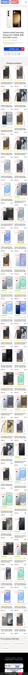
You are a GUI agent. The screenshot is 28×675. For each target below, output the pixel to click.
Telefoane (5, 648)
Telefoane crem (7, 644)
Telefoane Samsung (19, 644)
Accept (20, 673)
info (12, 86)
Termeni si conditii (11, 658)
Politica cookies (18, 659)
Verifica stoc (16, 49)
